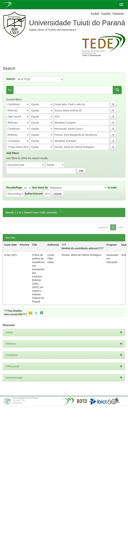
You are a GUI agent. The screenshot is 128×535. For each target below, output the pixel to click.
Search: (10, 78)
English (95, 13)
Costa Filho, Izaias (50, 259)
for (9, 90)
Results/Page (14, 187)
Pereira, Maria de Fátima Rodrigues (81, 255)
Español (105, 13)
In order (112, 187)
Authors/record (34, 193)
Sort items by (40, 187)
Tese (123, 255)
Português (118, 13)
